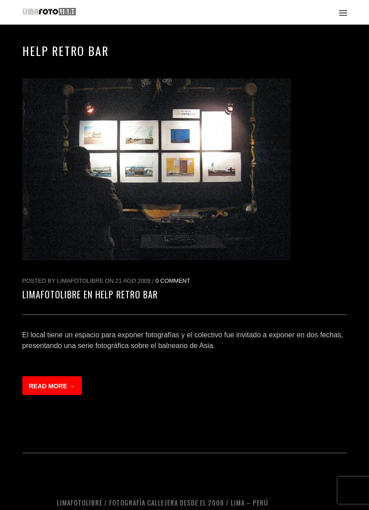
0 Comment (172, 280)
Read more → (52, 386)
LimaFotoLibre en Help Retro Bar (90, 294)
